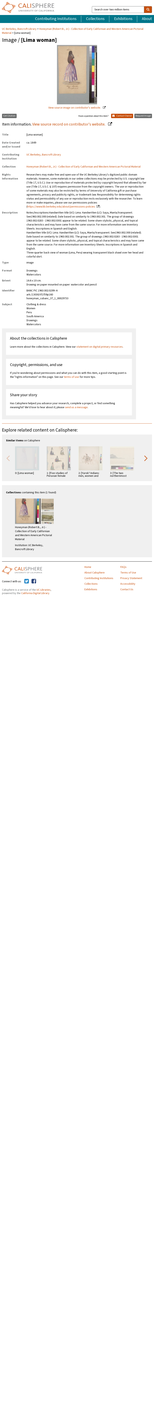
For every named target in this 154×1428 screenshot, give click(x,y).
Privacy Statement (131, 578)
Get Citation (9, 116)
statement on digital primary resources (99, 347)
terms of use (71, 377)
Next (146, 458)
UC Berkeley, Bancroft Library (19, 29)
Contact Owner (122, 116)
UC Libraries (43, 590)
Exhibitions (123, 19)
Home (87, 567)
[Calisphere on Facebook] (33, 581)
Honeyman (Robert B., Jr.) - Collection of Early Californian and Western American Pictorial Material (72, 31)
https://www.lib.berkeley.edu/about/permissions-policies (61, 207)
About (147, 19)
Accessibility (127, 583)
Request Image (143, 116)
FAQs (123, 567)
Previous (8, 458)
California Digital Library (35, 593)
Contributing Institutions (55, 19)
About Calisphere (94, 572)
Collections (95, 19)
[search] (148, 9)
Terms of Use (128, 572)
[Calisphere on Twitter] (26, 581)
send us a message (76, 407)
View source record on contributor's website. (69, 124)
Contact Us (126, 589)
